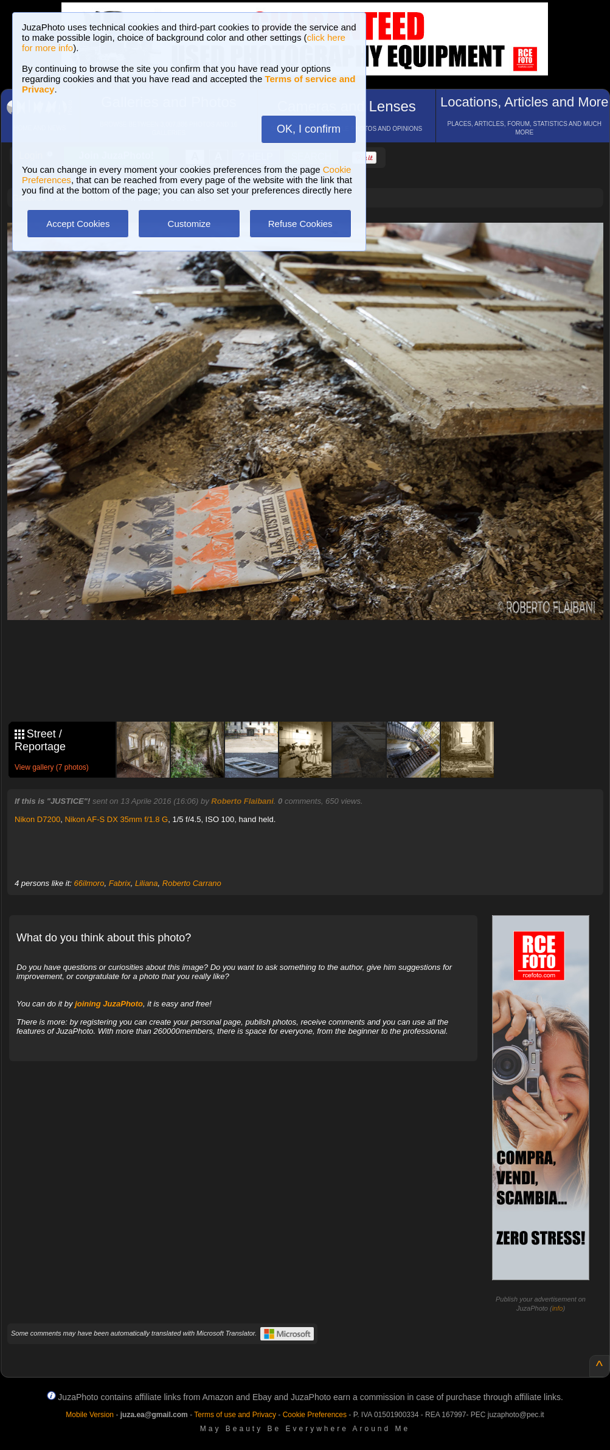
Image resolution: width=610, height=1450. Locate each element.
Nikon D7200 (37, 819)
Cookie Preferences (315, 1414)
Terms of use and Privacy (235, 1414)
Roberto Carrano (191, 883)
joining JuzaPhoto (109, 1003)
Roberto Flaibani (242, 801)
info (557, 1308)
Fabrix (120, 883)
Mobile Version (90, 1414)
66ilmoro (89, 883)
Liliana (146, 883)
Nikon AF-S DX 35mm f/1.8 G (116, 819)
